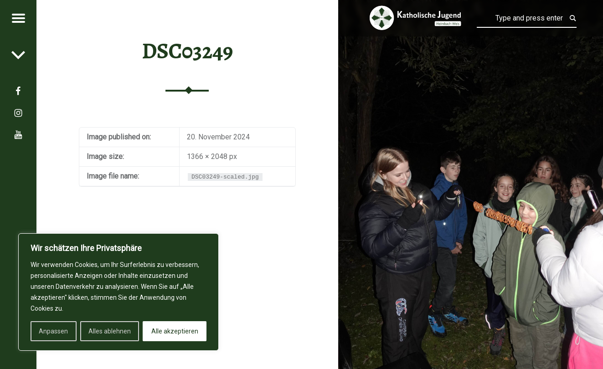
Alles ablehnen (109, 331)
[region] (118, 292)
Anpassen (53, 331)
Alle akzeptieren (174, 331)
